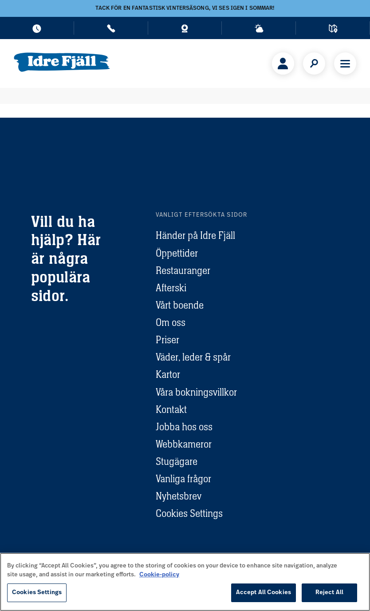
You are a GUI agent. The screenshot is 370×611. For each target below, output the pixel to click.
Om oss (170, 322)
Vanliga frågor (183, 478)
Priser (167, 339)
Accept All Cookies (263, 592)
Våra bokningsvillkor (196, 392)
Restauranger (183, 270)
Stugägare (176, 461)
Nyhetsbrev (178, 496)
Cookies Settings (189, 513)
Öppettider (177, 253)
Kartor (168, 374)
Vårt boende (180, 305)
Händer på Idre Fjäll (195, 235)
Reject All (329, 592)
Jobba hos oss (184, 426)
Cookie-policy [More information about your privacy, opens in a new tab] (159, 575)
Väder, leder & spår (193, 357)
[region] (185, 582)
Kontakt (171, 409)
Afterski (171, 288)
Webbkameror (184, 444)
